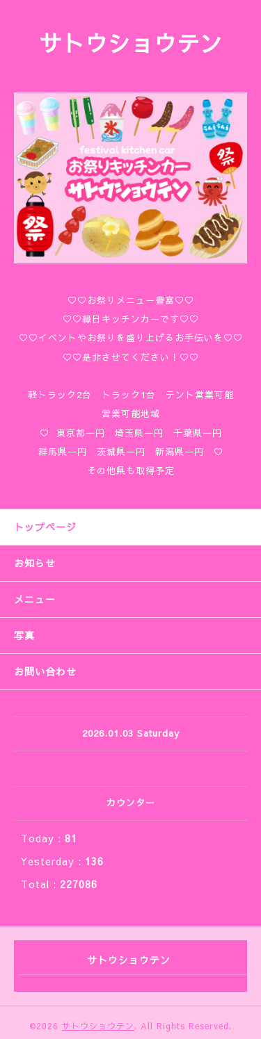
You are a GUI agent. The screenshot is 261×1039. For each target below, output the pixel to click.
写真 (24, 635)
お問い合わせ (45, 671)
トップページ (45, 527)
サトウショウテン (131, 42)
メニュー (35, 599)
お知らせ (35, 563)
